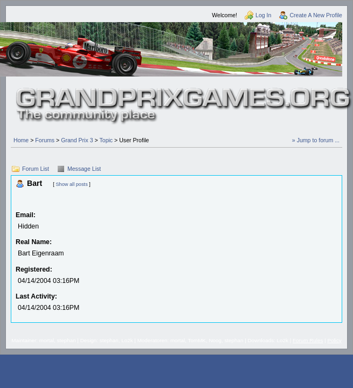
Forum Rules (308, 340)
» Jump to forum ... (316, 140)
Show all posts (71, 184)
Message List (84, 168)
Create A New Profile (315, 15)
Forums (44, 140)
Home (21, 140)
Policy (334, 340)
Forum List (35, 168)
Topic (106, 140)
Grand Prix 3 (77, 140)
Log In (263, 15)
